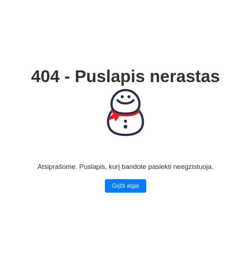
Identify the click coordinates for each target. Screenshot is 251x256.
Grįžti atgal (125, 186)
